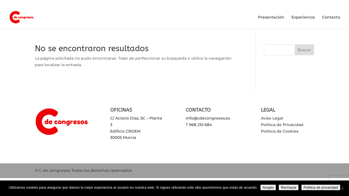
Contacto (331, 17)
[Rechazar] (342, 188)
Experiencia (303, 17)
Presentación (271, 17)
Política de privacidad (320, 187)
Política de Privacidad (282, 124)
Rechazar (288, 187)
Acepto (268, 187)
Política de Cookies (279, 131)
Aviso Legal (272, 118)
